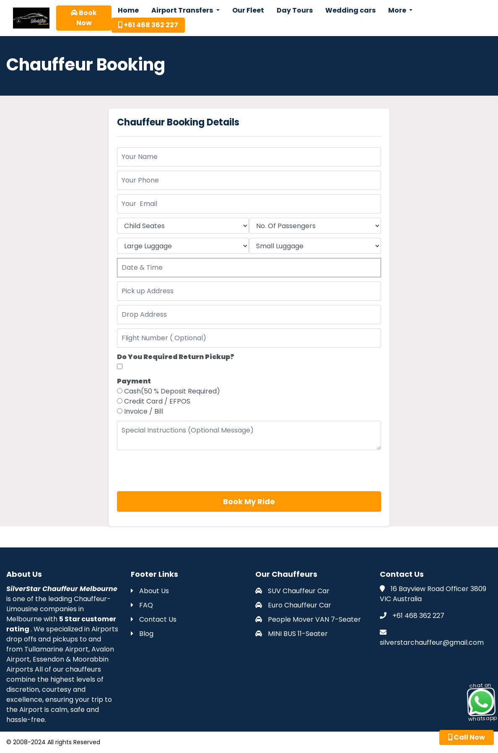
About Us (150, 591)
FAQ (142, 605)
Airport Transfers (182, 10)
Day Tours (295, 10)
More (397, 10)
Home (128, 10)
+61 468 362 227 (148, 25)
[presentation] (180, 470)
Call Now (466, 737)
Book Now (84, 18)
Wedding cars (350, 10)
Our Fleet (248, 10)
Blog (142, 633)
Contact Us (153, 619)
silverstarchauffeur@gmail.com (432, 642)
